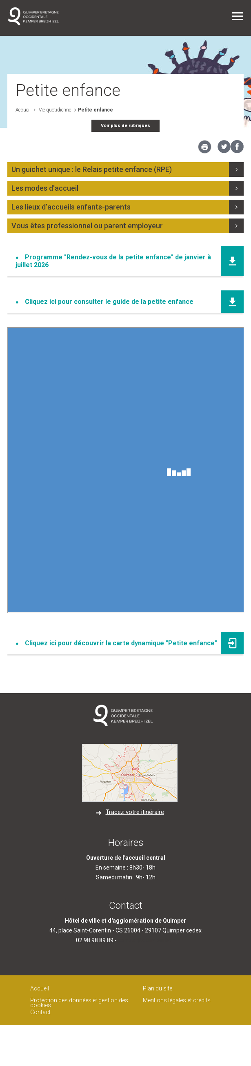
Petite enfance (95, 110)
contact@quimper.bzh (146, 940)
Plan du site (157, 988)
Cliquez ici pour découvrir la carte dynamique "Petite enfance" (121, 643)
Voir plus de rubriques (125, 125)
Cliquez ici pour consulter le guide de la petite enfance (109, 302)
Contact (40, 1012)
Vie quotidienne (54, 110)
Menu (237, 16)
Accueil (23, 110)
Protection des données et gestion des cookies (79, 1003)
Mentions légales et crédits (177, 1000)
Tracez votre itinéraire (135, 812)
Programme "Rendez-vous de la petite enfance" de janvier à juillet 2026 (113, 261)
